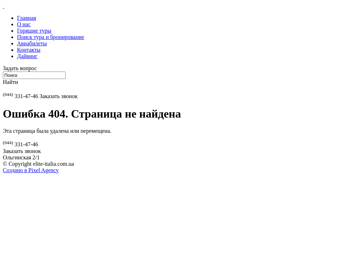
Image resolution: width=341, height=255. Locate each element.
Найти (10, 82)
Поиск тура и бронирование (50, 37)
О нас (23, 24)
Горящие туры (34, 31)
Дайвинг (27, 56)
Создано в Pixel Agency (31, 170)
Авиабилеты (32, 43)
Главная (26, 18)
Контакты (28, 50)
